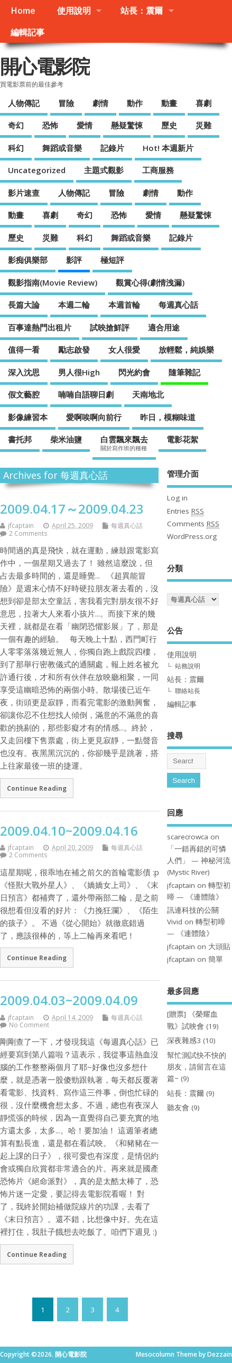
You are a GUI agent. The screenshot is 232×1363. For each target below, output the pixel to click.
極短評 (112, 259)
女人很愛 (124, 349)
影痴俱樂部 (28, 259)
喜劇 (203, 103)
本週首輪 (124, 304)
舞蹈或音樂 (62, 148)
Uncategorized (37, 170)
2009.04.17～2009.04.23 (72, 508)
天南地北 (148, 394)
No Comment (29, 1024)
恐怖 (50, 125)
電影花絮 (182, 439)
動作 (135, 103)
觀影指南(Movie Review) (52, 282)
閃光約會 (134, 372)
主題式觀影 (104, 170)
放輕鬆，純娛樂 (186, 349)
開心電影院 (45, 66)
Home (23, 10)
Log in (177, 498)
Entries (185, 511)
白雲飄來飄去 (124, 443)
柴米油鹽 (66, 439)
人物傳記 (24, 103)
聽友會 (178, 1107)
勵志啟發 (74, 349)
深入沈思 (24, 372)
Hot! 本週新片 (168, 148)
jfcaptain (21, 525)
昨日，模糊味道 (168, 417)
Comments (193, 524)
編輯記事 (27, 32)
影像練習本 (28, 417)
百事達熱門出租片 (39, 327)
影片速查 (24, 192)
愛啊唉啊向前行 (94, 417)
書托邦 (20, 439)
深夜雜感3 (184, 1040)
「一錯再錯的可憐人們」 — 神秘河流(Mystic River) (198, 860)
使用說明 (74, 10)
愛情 (84, 125)
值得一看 (24, 349)
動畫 (169, 103)
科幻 (16, 148)
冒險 (66, 103)
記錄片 (112, 148)
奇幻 (16, 125)
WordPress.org (192, 536)
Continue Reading (37, 788)
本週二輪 (74, 304)
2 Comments (28, 533)
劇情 (100, 103)
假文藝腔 (24, 394)
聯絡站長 (187, 690)
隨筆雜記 (184, 372)
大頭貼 (219, 946)
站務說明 (187, 665)
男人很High (79, 372)
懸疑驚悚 (127, 125)
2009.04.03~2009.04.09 (69, 1000)
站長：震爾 (141, 10)
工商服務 (158, 170)
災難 (203, 125)
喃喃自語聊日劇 (86, 394)
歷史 (169, 125)
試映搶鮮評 (109, 327)
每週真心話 (178, 304)
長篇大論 (24, 304)
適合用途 (164, 327)
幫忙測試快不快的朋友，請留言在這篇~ (196, 1067)
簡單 (215, 959)
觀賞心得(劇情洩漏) (150, 282)
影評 (74, 259)
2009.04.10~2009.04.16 (69, 830)
